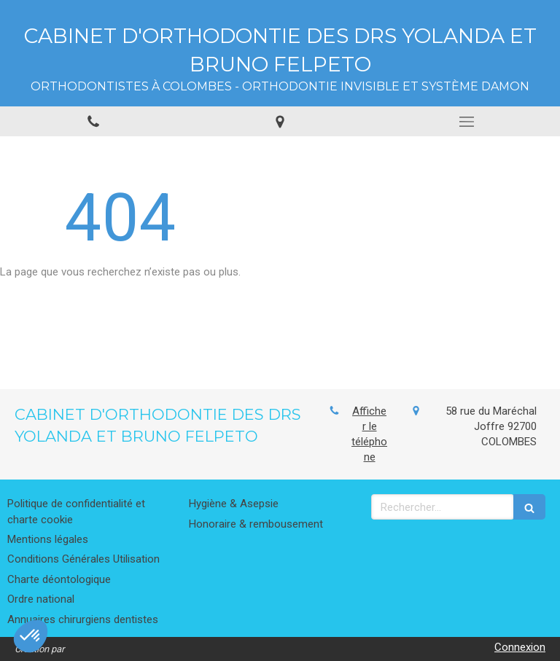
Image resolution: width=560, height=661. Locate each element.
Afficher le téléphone (369, 434)
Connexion (519, 647)
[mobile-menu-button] (466, 121)
